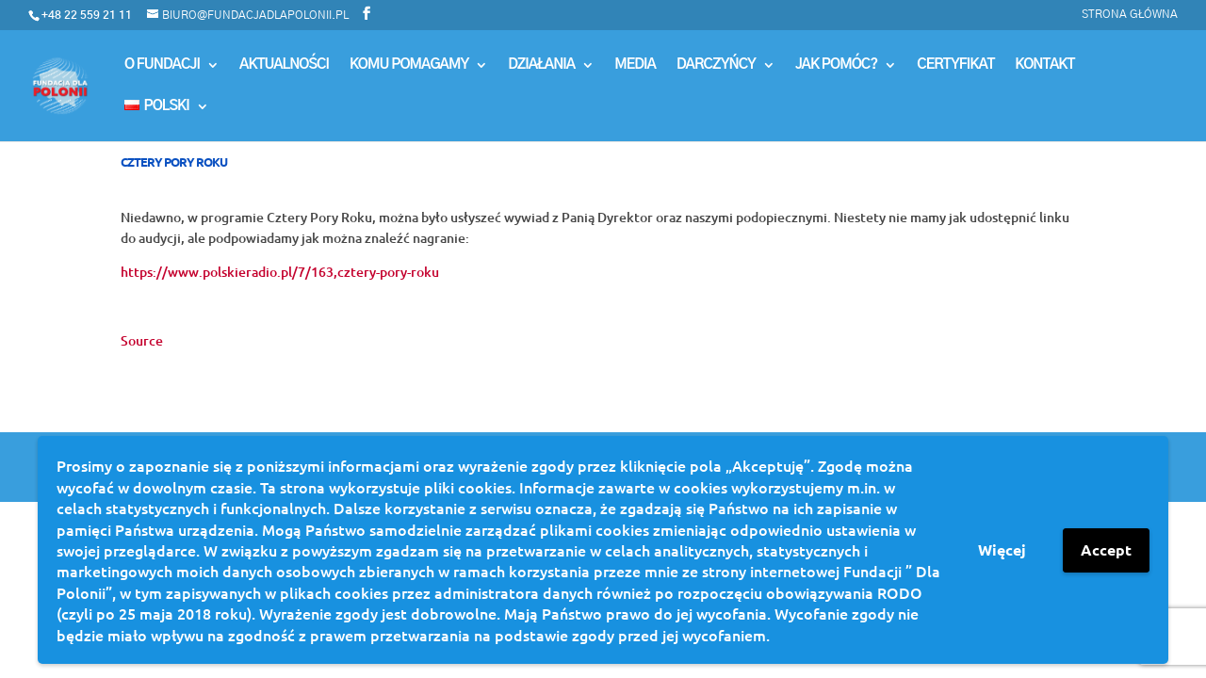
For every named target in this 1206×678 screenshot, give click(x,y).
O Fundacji (162, 65)
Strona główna (1130, 14)
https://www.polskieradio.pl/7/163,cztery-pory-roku (280, 272)
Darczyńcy (716, 65)
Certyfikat (955, 65)
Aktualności (284, 65)
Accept (1106, 549)
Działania (541, 65)
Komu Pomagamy (409, 65)
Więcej (1002, 549)
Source (142, 340)
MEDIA (635, 65)
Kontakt (1044, 65)
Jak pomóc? (836, 65)
